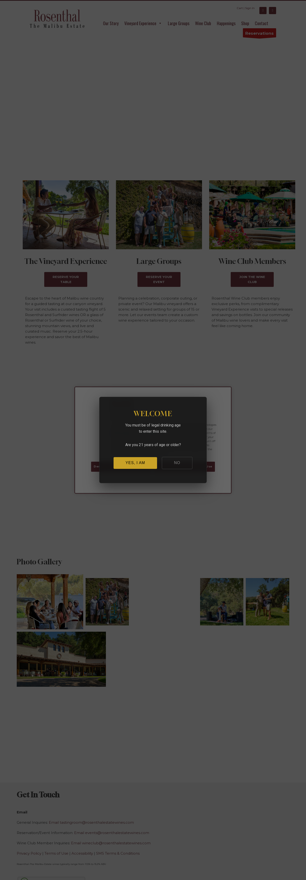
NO (177, 463)
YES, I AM (135, 463)
